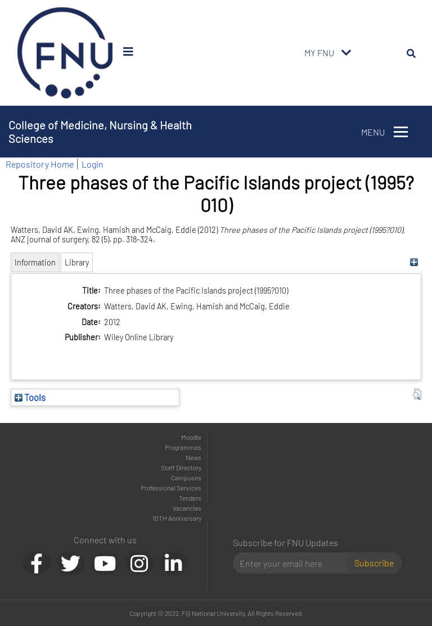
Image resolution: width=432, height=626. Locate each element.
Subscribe (374, 562)
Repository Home (40, 164)
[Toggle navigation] (346, 52)
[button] (417, 394)
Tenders (190, 498)
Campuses (186, 477)
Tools (30, 397)
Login (93, 164)
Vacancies (187, 508)
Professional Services (171, 488)
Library (77, 262)
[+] (414, 262)
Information (35, 262)
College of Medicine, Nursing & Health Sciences (100, 131)
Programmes (183, 447)
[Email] (294, 563)
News (193, 457)
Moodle (191, 437)
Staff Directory (181, 467)
